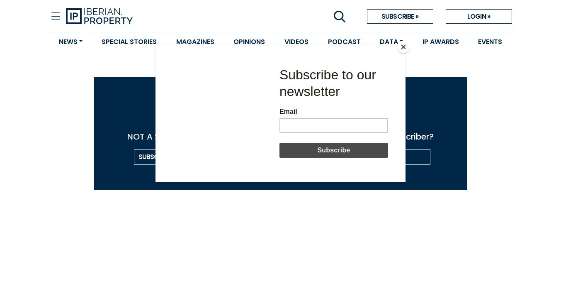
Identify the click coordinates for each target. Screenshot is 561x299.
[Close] (403, 47)
